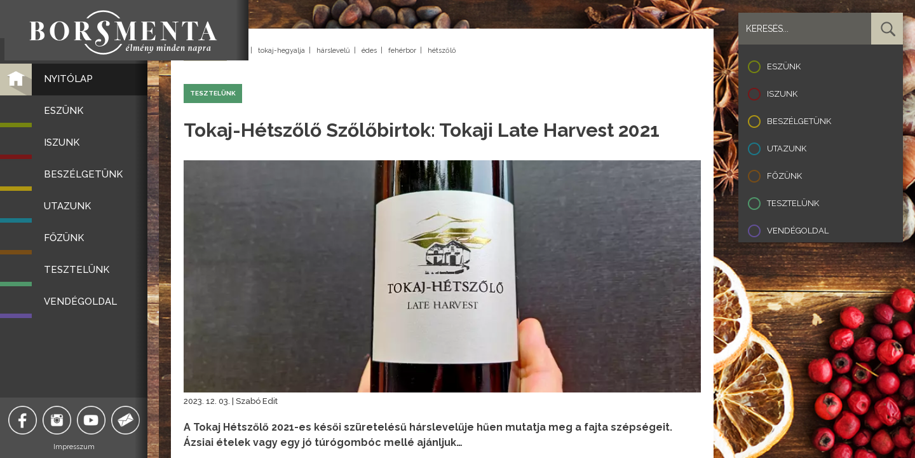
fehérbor (402, 50)
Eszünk (784, 66)
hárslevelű (333, 50)
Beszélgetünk (799, 121)
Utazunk (786, 148)
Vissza (205, 51)
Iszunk (782, 94)
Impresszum (79, 447)
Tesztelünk (793, 203)
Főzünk (784, 176)
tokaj (239, 50)
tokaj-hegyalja (281, 50)
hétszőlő (442, 50)
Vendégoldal (798, 230)
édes (369, 50)
